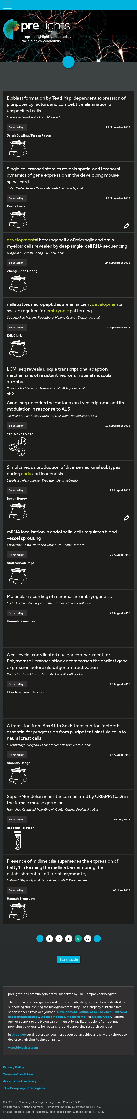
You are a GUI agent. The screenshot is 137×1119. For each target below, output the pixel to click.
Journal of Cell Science (95, 1012)
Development (67, 1012)
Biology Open (101, 1017)
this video (18, 1034)
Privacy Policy (13, 1067)
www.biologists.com (23, 1047)
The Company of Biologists (24, 1088)
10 (88, 938)
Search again (68, 959)
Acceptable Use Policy (19, 1081)
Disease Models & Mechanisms (63, 1017)
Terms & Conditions (18, 1074)
